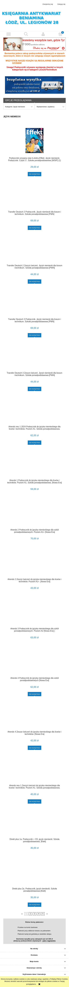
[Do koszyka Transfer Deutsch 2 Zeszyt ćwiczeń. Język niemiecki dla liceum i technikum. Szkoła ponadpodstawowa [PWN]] (34, 281)
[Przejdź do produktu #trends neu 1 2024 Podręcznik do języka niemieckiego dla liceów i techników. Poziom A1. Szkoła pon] (34, 412)
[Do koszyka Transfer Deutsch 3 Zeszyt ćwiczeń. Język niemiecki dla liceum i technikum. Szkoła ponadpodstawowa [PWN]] (34, 389)
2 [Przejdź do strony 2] (30, 914)
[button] (9, 34)
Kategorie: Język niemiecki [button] (15, 107)
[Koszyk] (60, 34)
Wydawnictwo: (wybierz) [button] (45, 107)
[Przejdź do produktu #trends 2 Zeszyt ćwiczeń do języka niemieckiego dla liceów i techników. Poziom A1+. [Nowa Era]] (34, 564)
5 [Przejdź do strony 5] (43, 914)
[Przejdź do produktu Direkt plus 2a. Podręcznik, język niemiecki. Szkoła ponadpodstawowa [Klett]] (34, 874)
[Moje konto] (43, 34)
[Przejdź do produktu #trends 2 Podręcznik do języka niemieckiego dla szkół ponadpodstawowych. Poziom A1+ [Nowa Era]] (34, 515)
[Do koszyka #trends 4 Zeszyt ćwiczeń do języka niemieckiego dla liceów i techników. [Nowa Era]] (34, 748)
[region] (34, 85)
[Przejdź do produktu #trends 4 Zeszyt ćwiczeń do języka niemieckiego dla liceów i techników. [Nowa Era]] (34, 717)
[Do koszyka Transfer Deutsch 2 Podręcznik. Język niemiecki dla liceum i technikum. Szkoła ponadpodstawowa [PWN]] (34, 228)
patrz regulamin (49, 941)
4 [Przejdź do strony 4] (38, 914)
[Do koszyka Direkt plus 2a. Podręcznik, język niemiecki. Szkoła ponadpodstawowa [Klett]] (34, 905)
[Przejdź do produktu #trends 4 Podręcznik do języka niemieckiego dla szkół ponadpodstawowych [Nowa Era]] (34, 663)
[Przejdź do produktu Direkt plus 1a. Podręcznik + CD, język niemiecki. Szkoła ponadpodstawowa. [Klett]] (34, 824)
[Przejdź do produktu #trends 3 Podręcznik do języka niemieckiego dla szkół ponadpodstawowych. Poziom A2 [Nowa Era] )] (34, 614)
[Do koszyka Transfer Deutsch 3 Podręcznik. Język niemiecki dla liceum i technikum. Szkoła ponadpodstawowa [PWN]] (34, 335)
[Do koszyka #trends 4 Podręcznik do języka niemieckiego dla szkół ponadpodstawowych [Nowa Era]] (34, 694)
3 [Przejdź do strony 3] (34, 914)
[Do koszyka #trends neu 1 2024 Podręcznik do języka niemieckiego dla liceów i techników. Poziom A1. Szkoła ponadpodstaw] (34, 443)
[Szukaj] (26, 34)
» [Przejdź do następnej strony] (47, 914)
